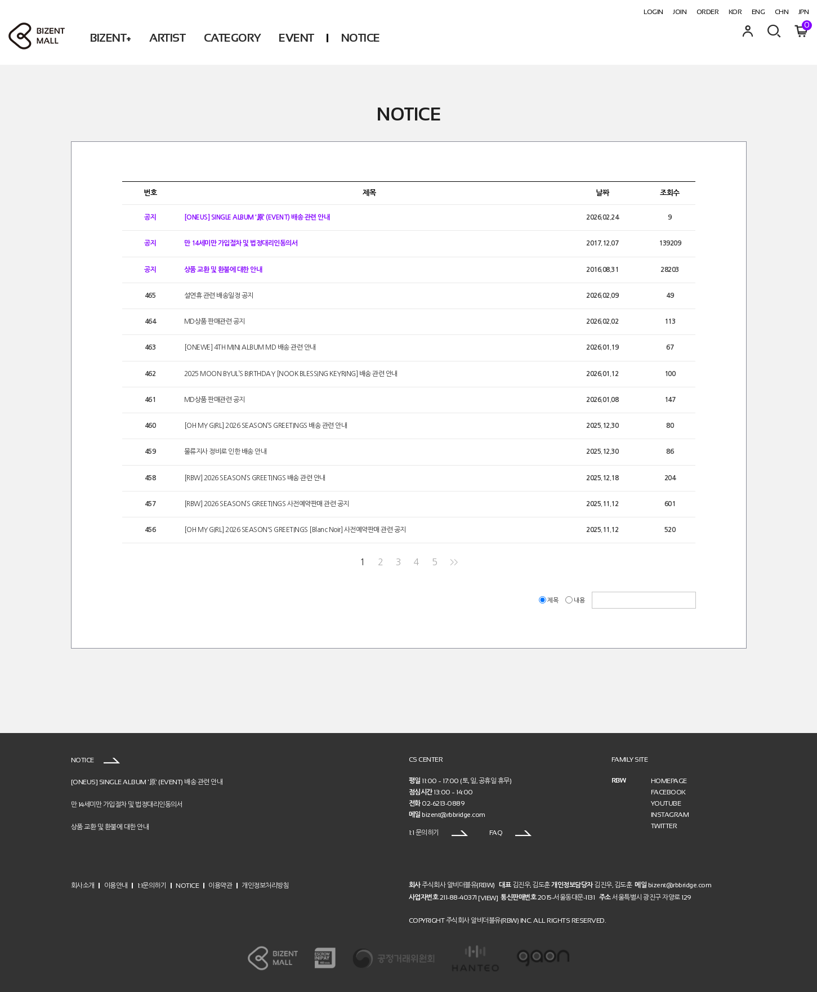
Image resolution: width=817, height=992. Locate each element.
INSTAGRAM (670, 815)
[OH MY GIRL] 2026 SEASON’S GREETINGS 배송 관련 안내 (265, 425)
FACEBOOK (668, 792)
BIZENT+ (110, 38)
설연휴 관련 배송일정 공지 (218, 295)
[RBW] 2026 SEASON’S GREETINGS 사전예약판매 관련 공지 (266, 504)
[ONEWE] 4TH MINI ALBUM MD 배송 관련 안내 (250, 348)
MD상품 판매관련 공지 (214, 321)
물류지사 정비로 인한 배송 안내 (225, 452)
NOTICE (360, 38)
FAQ (510, 833)
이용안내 (116, 886)
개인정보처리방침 (265, 886)
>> (453, 562)
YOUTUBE (666, 803)
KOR (735, 12)
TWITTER (664, 826)
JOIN (679, 12)
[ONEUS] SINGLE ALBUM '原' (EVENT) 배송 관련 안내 (257, 217)
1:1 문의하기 (438, 833)
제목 (549, 600)
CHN (782, 12)
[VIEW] (488, 897)
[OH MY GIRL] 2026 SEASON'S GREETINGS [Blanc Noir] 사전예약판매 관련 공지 (295, 529)
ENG (758, 12)
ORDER (708, 12)
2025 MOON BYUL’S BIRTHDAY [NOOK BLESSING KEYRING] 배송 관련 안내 (291, 373)
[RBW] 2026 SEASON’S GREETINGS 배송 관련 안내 (254, 478)
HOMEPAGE (669, 781)
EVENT (296, 38)
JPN (803, 12)
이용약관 (220, 886)
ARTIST (167, 38)
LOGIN (653, 12)
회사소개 (83, 886)
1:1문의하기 (152, 886)
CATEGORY (232, 38)
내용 (575, 600)
